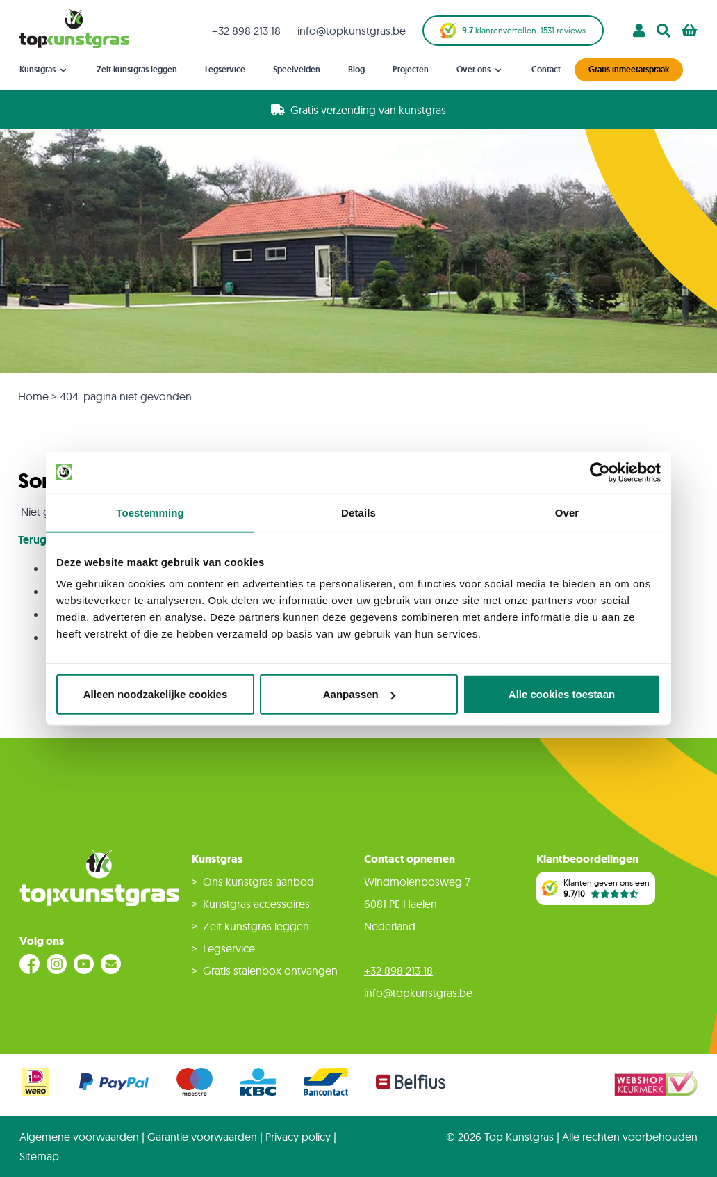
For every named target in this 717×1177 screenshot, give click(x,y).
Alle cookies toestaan (562, 694)
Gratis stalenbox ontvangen (270, 970)
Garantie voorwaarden (202, 1137)
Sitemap (39, 1156)
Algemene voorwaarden (79, 1137)
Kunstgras (44, 70)
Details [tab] (358, 512)
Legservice (225, 69)
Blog (356, 69)
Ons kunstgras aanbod (258, 881)
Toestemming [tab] (150, 512)
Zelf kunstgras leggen (137, 69)
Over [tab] (567, 512)
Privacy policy (298, 1137)
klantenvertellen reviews (513, 30)
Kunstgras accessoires (256, 904)
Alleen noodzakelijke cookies (155, 694)
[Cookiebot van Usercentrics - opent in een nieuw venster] (600, 472)
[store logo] (74, 28)
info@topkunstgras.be (351, 31)
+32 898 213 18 (246, 31)
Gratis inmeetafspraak (628, 69)
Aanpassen (359, 694)
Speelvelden (296, 69)
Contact (546, 69)
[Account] (639, 30)
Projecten (411, 69)
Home (33, 396)
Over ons (480, 70)
